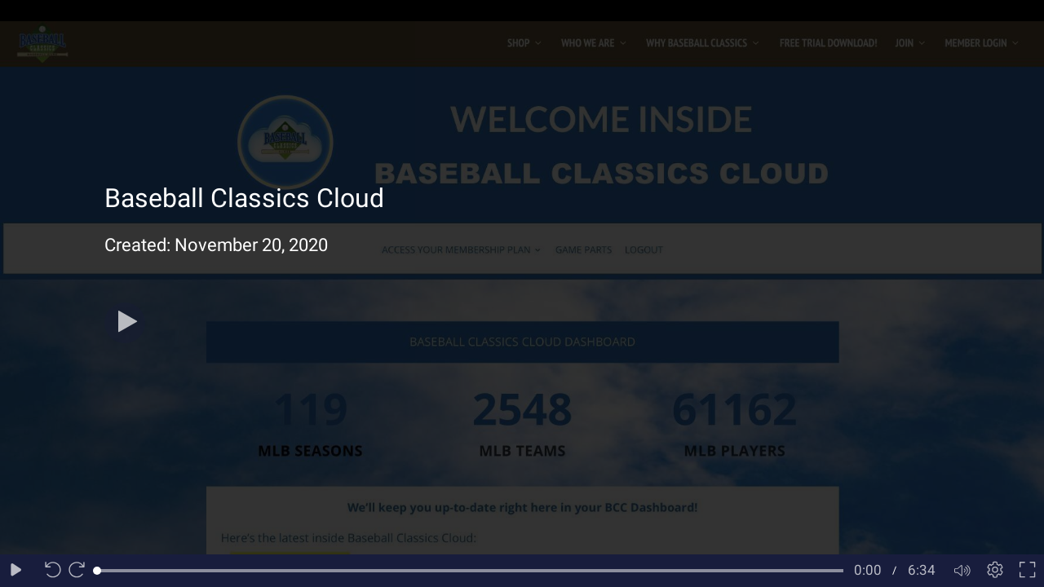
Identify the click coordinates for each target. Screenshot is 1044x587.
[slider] (470, 570)
